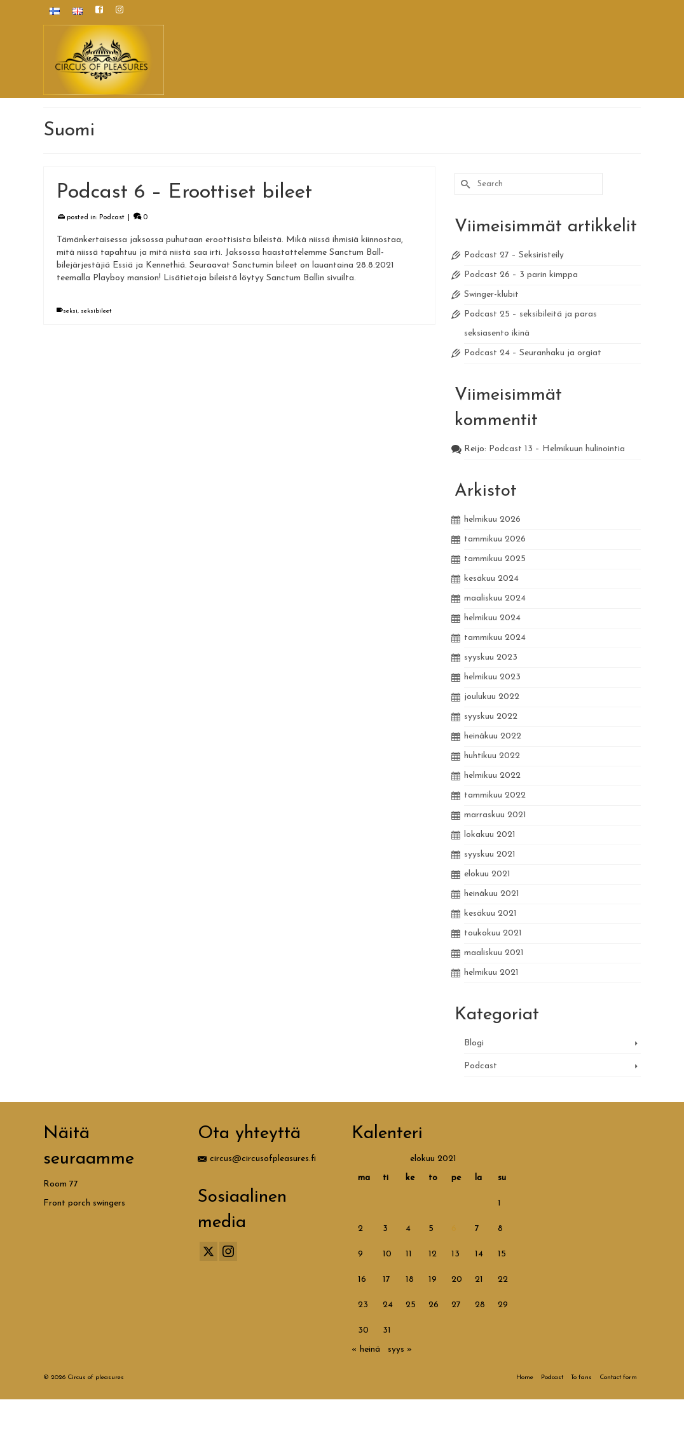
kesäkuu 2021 (490, 913)
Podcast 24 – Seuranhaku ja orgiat (532, 353)
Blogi (474, 1043)
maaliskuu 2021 (494, 953)
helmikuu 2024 (492, 618)
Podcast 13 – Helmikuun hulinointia (557, 449)
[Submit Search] (464, 184)
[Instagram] (228, 1251)
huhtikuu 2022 (492, 756)
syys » (400, 1349)
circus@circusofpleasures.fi (257, 1159)
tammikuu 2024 (495, 637)
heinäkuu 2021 (491, 894)
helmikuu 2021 (491, 972)
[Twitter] (208, 1251)
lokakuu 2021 (490, 834)
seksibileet (96, 311)
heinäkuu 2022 (492, 736)
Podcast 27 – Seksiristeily (514, 255)
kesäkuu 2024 (491, 578)
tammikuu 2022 (495, 795)
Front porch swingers (84, 1203)
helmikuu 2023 (492, 677)
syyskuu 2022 (490, 716)
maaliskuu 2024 (495, 598)
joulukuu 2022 (491, 697)
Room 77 (60, 1184)
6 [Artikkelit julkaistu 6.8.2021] (453, 1228)
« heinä (366, 1349)
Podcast (112, 218)
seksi (70, 311)
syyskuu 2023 (490, 657)
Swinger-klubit (491, 294)
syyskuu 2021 (490, 854)
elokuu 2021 (487, 874)
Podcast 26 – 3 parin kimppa (521, 275)
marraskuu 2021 (495, 815)
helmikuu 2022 (492, 775)
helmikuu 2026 (492, 519)
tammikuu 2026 (495, 539)
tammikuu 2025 (495, 559)
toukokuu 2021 (493, 933)
